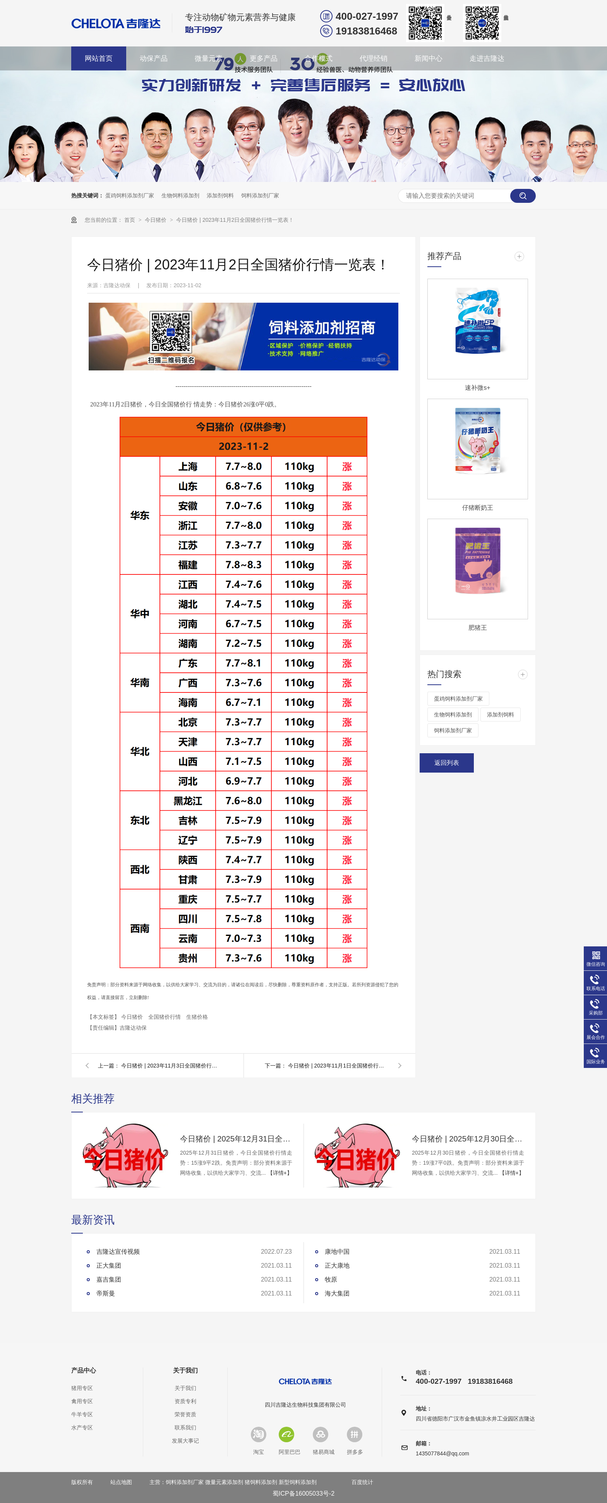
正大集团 (108, 1265)
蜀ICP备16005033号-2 (303, 1493)
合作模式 (319, 58)
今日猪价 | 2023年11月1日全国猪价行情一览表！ (338, 1066)
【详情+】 (279, 1173)
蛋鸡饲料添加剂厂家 (129, 195)
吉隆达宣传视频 (118, 1251)
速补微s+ (477, 387)
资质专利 (185, 1401)
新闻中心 (428, 58)
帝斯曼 (105, 1293)
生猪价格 (197, 1017)
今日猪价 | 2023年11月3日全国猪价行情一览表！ (171, 1066)
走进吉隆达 (487, 58)
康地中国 (337, 1251)
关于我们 (185, 1371)
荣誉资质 (185, 1414)
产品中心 (83, 1371)
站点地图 (121, 1482)
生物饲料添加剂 (180, 195)
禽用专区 (82, 1401)
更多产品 (264, 58)
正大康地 (337, 1265)
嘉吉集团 (108, 1279)
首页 (130, 220)
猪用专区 (82, 1388)
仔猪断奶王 (477, 507)
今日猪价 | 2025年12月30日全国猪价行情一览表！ (468, 1139)
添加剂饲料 (220, 195)
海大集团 (337, 1293)
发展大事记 (185, 1441)
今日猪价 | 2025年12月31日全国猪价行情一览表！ (236, 1139)
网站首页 (99, 58)
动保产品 (154, 58)
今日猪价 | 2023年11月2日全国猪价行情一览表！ (235, 220)
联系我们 (185, 1427)
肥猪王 (477, 627)
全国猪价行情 (165, 1017)
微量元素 (209, 58)
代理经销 (374, 58)
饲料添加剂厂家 (260, 195)
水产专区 (82, 1427)
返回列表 (446, 762)
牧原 (331, 1279)
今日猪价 (156, 220)
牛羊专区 (82, 1414)
